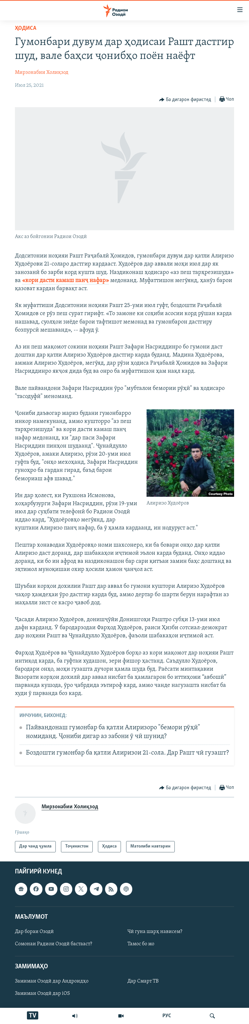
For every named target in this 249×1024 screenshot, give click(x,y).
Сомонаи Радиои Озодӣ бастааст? (53, 944)
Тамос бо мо (140, 944)
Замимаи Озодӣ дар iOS (42, 993)
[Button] (185, 99)
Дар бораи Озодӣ (34, 931)
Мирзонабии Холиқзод (41, 72)
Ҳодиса (25, 28)
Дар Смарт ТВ (143, 981)
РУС (166, 1015)
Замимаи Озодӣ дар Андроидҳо (52, 981)
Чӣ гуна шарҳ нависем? (154, 931)
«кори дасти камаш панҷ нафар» (65, 281)
